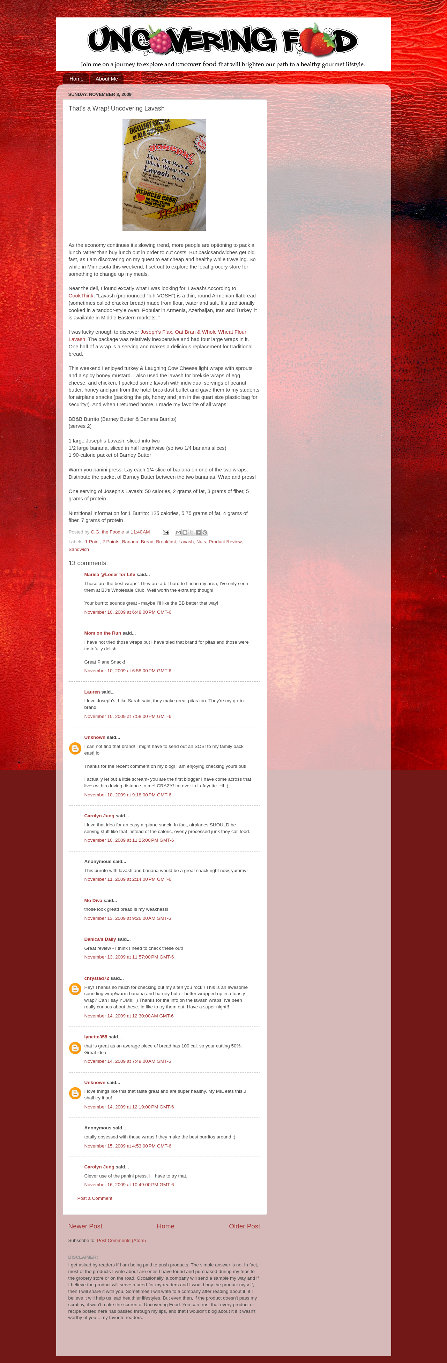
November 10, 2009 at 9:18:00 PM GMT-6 (128, 794)
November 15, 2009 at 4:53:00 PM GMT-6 (128, 1146)
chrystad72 (96, 978)
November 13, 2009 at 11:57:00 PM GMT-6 (129, 957)
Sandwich (79, 549)
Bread (147, 541)
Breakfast (166, 541)
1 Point (92, 541)
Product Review (225, 541)
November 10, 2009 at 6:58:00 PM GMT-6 (128, 670)
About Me (107, 79)
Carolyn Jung (99, 815)
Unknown (95, 737)
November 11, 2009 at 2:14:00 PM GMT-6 (128, 879)
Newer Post (85, 1226)
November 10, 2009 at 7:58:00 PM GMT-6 (128, 716)
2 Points (110, 541)
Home (76, 79)
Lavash (186, 541)
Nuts (201, 541)
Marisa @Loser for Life (109, 574)
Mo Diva (93, 900)
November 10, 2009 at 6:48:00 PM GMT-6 (128, 612)
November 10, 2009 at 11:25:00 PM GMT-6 (129, 840)
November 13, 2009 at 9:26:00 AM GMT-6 (127, 918)
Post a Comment (95, 1198)
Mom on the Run (102, 633)
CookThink (81, 295)
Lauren (92, 692)
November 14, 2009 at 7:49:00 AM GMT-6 (127, 1061)
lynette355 (95, 1036)
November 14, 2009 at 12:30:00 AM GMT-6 (129, 1016)
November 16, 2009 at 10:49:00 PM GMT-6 (129, 1184)
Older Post (244, 1226)
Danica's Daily (100, 939)
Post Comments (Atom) (121, 1240)
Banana (130, 541)
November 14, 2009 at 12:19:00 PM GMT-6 (129, 1107)
